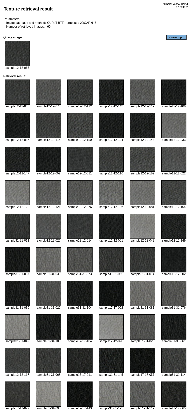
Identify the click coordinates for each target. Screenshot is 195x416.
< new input (176, 37)
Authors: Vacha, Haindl (175, 3)
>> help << (182, 6)
